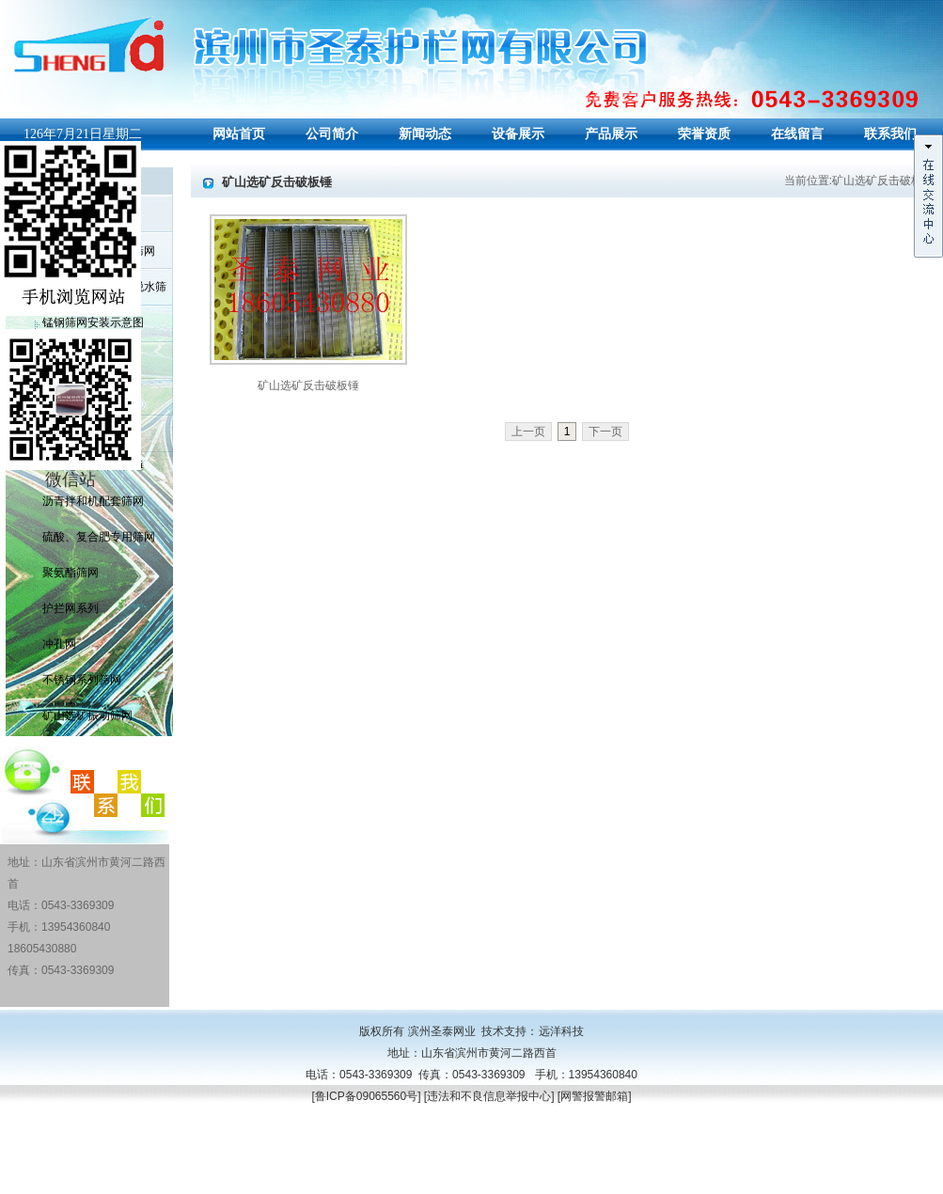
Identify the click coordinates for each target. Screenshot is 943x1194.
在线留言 (797, 134)
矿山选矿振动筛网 (87, 715)
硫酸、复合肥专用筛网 (98, 536)
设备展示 (518, 134)
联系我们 (890, 134)
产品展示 (611, 134)
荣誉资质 (704, 134)
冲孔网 (59, 644)
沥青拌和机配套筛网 (93, 501)
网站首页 (238, 134)
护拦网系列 (70, 608)
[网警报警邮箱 (593, 1096)
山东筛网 (79, 1182)
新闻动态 (425, 134)
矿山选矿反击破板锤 (308, 385)
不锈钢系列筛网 (81, 679)
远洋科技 (561, 1031)
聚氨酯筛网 (70, 572)
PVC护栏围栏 (136, 1182)
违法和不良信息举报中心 (489, 1096)
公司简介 (332, 134)
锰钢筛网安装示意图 (93, 322)
